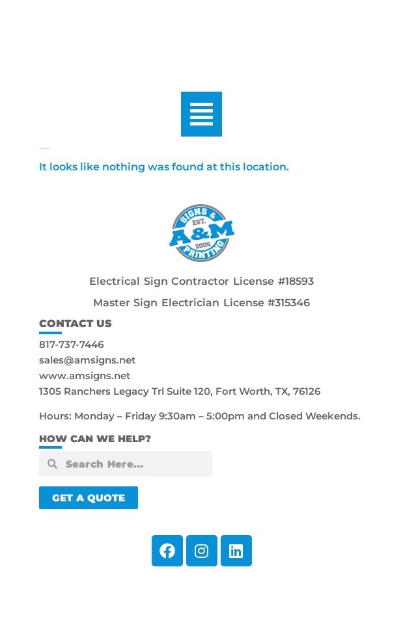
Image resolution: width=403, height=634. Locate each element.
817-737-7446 (71, 344)
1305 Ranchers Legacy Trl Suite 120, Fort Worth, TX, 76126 (179, 391)
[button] (201, 114)
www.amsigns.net (84, 375)
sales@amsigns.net (87, 360)
